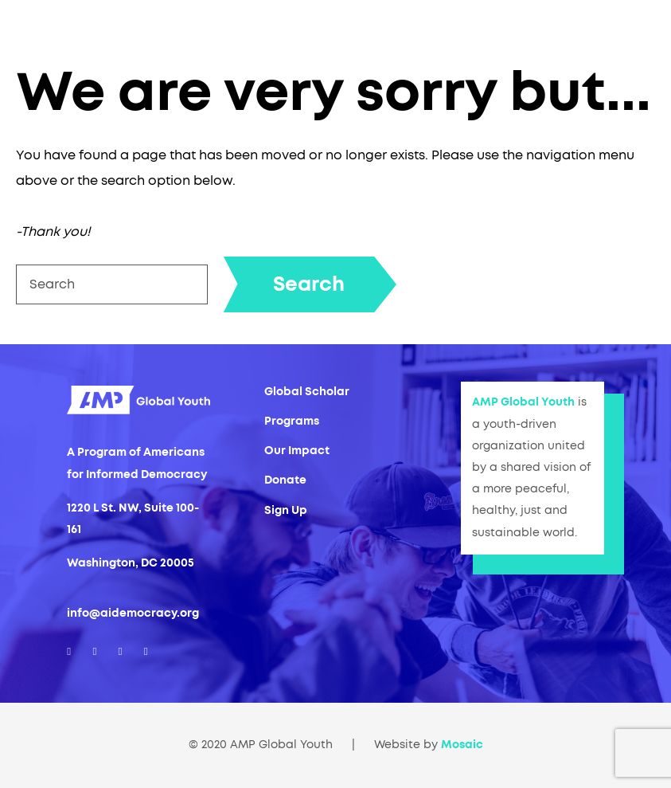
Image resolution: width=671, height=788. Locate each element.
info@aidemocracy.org (133, 613)
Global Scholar (306, 392)
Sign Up (285, 510)
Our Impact (297, 451)
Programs (291, 421)
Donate (285, 480)
